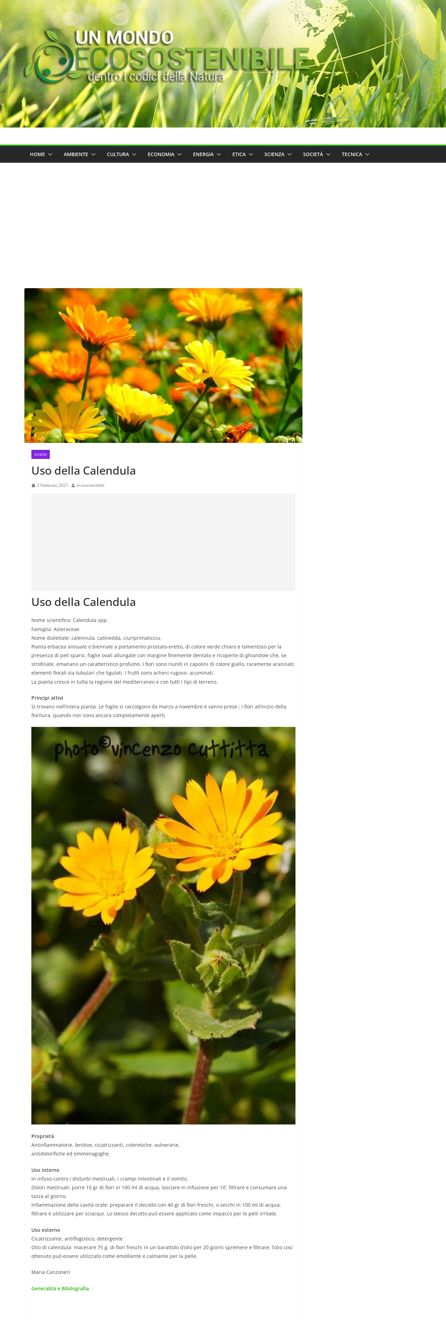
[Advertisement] (223, 215)
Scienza (274, 154)
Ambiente (76, 154)
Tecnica (352, 154)
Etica (239, 154)
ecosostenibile (91, 485)
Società (313, 154)
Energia (203, 154)
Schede (40, 454)
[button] (49, 154)
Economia (161, 154)
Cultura (118, 154)
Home (37, 154)
